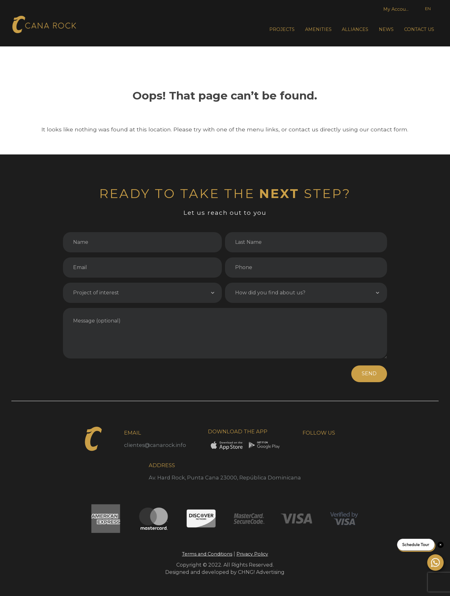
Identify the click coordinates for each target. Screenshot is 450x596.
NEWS (386, 29)
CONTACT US (419, 29)
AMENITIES (318, 29)
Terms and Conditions (207, 554)
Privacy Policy (252, 554)
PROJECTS (282, 29)
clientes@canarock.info (155, 445)
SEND (369, 373)
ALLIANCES (355, 29)
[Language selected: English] (423, 9)
